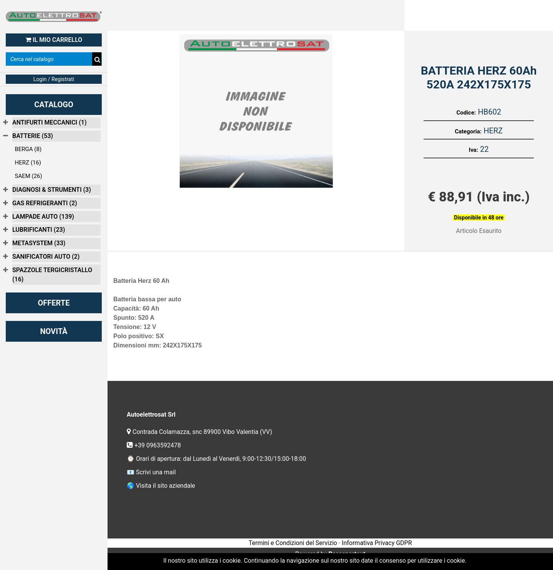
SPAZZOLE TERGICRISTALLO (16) (52, 274)
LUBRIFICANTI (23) (38, 229)
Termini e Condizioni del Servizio (292, 543)
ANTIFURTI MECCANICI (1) (49, 122)
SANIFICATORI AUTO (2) (45, 256)
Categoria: (468, 131)
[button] (97, 59)
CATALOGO (53, 104)
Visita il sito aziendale (165, 485)
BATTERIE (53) (32, 136)
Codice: (466, 112)
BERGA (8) (28, 149)
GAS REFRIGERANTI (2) (44, 203)
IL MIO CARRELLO (53, 39)
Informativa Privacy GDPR (377, 543)
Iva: (473, 149)
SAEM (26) (28, 176)
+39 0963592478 (158, 445)
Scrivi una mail (156, 472)
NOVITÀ (53, 331)
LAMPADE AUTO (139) (43, 216)
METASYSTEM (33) (38, 243)
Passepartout (346, 554)
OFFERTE (54, 302)
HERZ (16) (28, 162)
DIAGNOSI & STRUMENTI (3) (51, 189)
